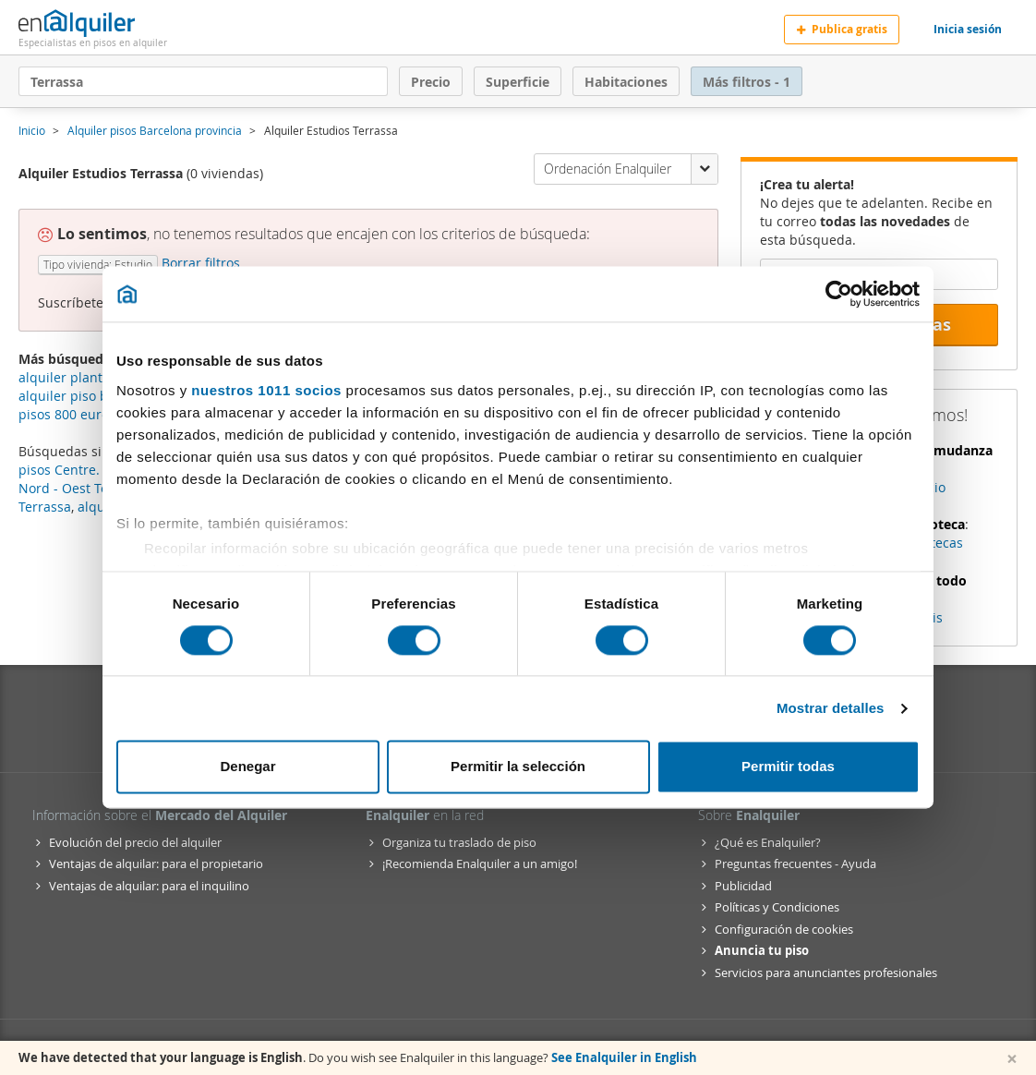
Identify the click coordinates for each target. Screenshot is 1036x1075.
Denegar (247, 767)
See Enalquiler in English (624, 1057)
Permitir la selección (518, 767)
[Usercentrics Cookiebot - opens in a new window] (839, 294)
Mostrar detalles (831, 708)
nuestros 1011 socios (266, 390)
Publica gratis (841, 29)
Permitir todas (788, 767)
